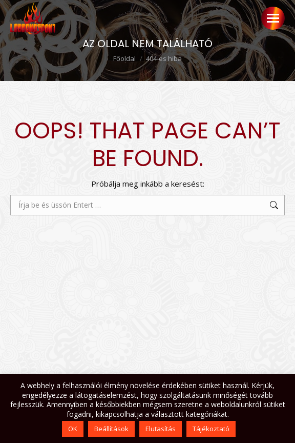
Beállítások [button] (111, 428)
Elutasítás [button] (160, 428)
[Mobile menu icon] (273, 18)
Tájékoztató (211, 428)
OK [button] (72, 428)
